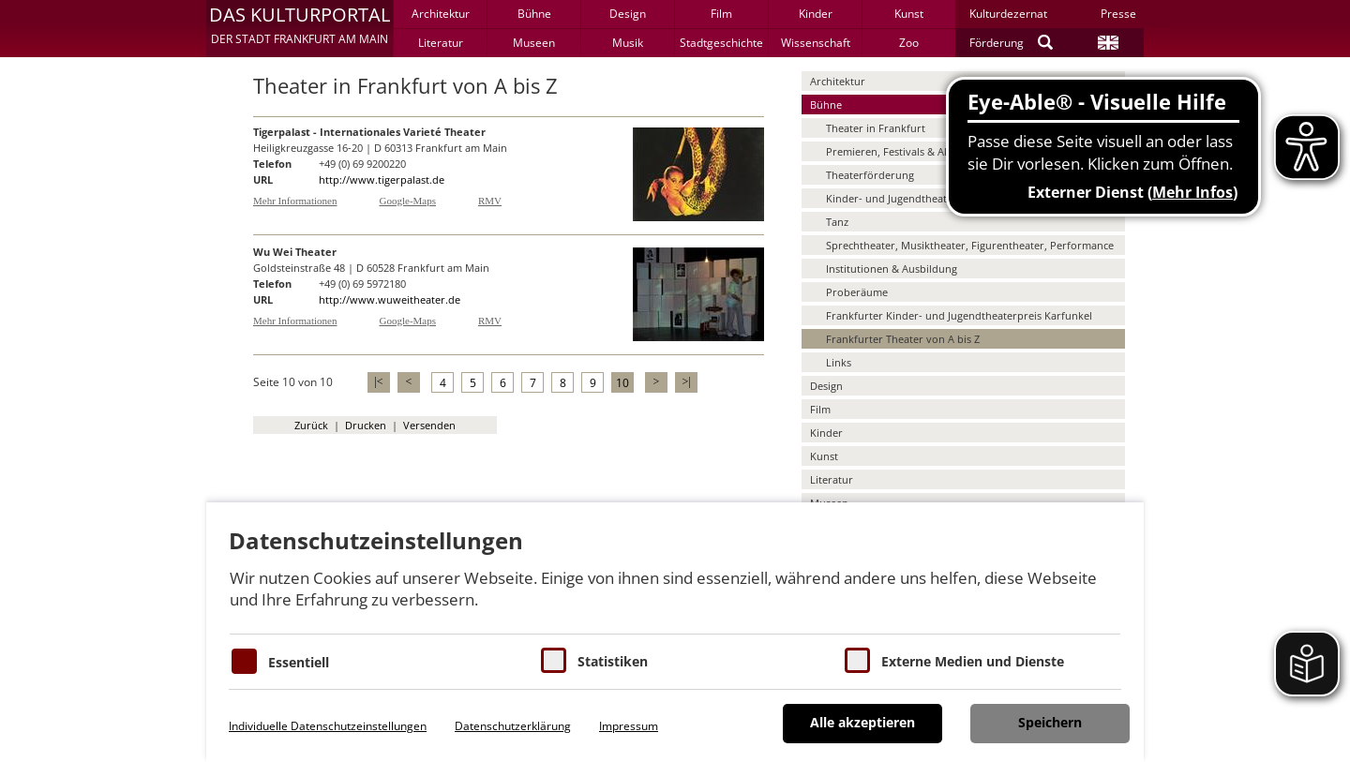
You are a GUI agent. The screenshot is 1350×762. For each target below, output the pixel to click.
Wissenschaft (815, 43)
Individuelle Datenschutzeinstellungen (328, 726)
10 (622, 383)
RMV (490, 200)
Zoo (909, 43)
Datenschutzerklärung (513, 726)
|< (378, 381)
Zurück (311, 425)
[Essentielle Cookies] (244, 661)
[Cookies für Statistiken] (553, 660)
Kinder (815, 14)
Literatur (440, 43)
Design (627, 14)
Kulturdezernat (1008, 14)
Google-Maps (408, 200)
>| (686, 381)
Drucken (365, 425)
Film (721, 14)
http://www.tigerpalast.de (381, 179)
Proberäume (857, 292)
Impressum (628, 726)
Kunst (908, 14)
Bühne (534, 14)
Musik (627, 43)
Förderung (996, 43)
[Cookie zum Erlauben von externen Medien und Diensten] (857, 660)
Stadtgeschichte (721, 43)
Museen (534, 43)
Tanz (837, 222)
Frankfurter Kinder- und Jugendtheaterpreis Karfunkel (959, 315)
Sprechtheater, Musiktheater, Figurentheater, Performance (970, 245)
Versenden (429, 425)
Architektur (441, 14)
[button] (299, 28)
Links (838, 362)
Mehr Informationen (295, 200)
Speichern (1050, 722)
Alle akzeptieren (862, 722)
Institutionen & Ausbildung (891, 268)
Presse (1118, 14)
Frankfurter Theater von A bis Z (903, 339)
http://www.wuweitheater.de (389, 299)
